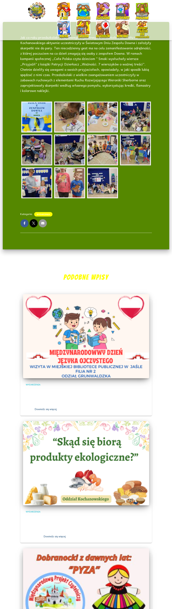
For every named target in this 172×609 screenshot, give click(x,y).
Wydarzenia (43, 214)
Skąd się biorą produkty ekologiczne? (59, 517)
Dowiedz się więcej (46, 409)
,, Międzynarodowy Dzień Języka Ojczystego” (65, 390)
